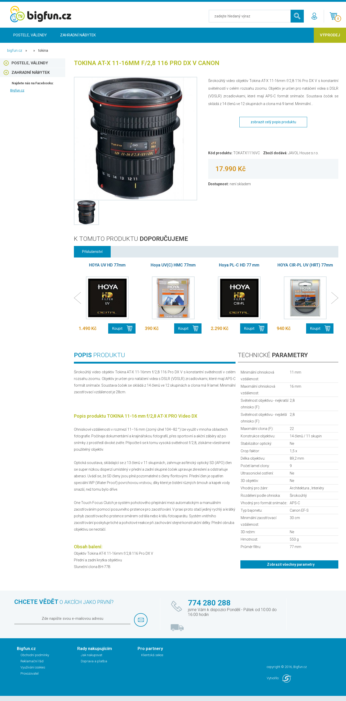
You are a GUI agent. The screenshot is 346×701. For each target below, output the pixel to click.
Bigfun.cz (17, 90)
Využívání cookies (32, 667)
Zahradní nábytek (78, 35)
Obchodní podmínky (34, 655)
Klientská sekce (152, 655)
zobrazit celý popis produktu (273, 122)
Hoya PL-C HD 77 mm (239, 265)
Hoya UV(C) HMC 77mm (173, 265)
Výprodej (330, 35)
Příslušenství (92, 252)
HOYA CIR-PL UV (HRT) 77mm (305, 265)
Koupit (117, 328)
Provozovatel (29, 673)
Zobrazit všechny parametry (291, 564)
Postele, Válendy (30, 35)
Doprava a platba (94, 661)
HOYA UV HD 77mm (107, 265)
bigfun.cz (14, 50)
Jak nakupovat (91, 655)
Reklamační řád (31, 661)
